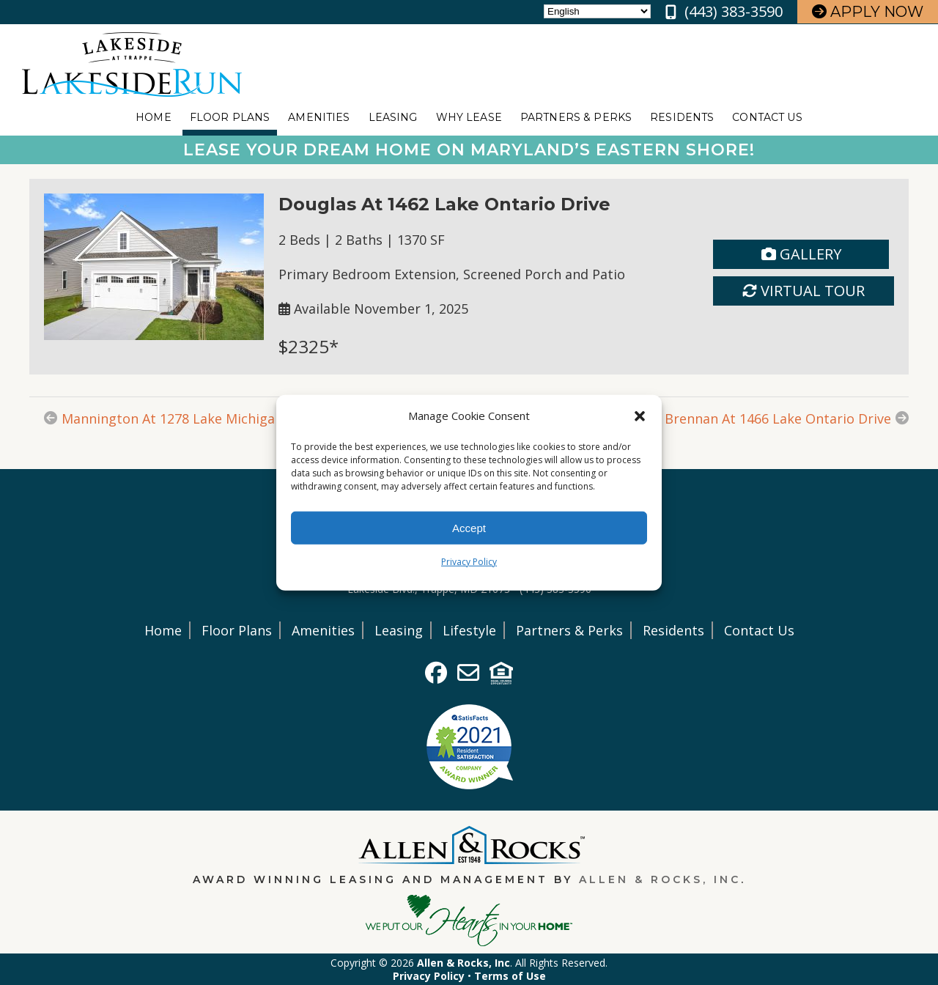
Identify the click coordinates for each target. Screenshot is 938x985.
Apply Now (867, 12)
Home (153, 117)
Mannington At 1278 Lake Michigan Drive (191, 418)
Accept (469, 527)
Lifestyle (469, 630)
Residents (682, 117)
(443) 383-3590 (733, 11)
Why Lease (469, 117)
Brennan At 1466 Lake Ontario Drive (778, 418)
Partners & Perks (576, 117)
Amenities (319, 117)
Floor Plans (230, 117)
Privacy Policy (469, 562)
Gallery (801, 254)
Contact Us (767, 117)
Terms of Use (510, 976)
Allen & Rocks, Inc (660, 879)
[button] (639, 415)
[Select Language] (597, 11)
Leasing (393, 117)
